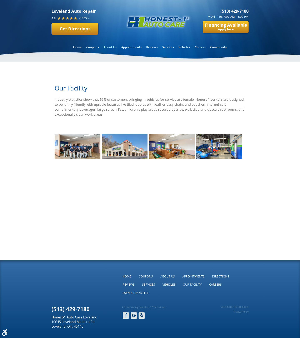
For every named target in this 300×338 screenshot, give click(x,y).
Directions (220, 276)
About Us (110, 47)
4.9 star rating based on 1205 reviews (143, 307)
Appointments (131, 47)
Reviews (152, 47)
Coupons (92, 47)
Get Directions (75, 29)
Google (134, 315)
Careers (200, 47)
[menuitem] (77, 47)
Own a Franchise (135, 293)
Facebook (126, 315)
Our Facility (122, 71)
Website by (234, 307)
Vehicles (184, 47)
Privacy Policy (241, 311)
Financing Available (226, 26)
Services (168, 47)
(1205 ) (84, 18)
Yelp (142, 315)
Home (77, 47)
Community (218, 47)
